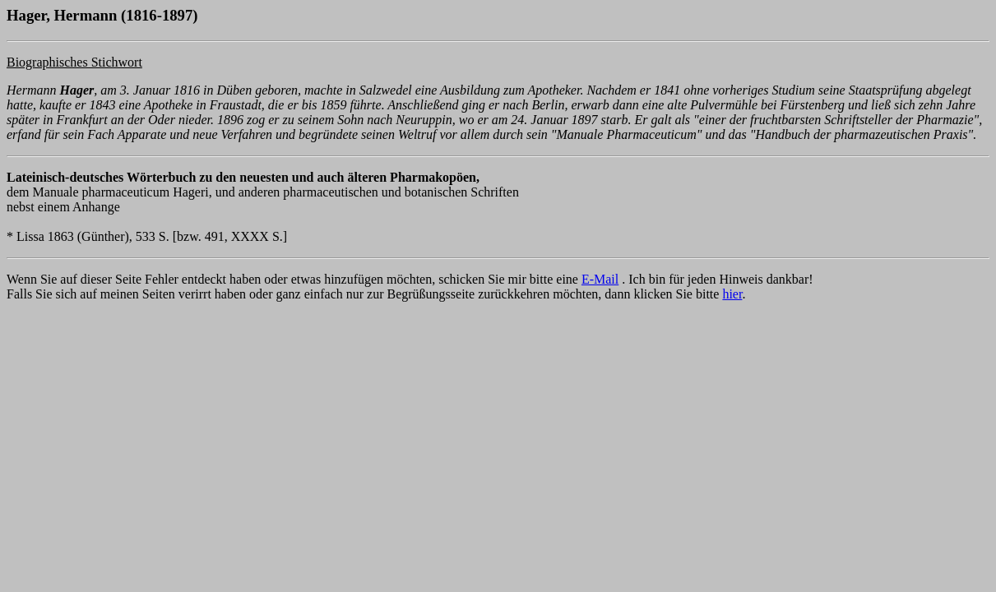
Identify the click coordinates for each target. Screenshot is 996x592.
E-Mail (599, 279)
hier (732, 294)
